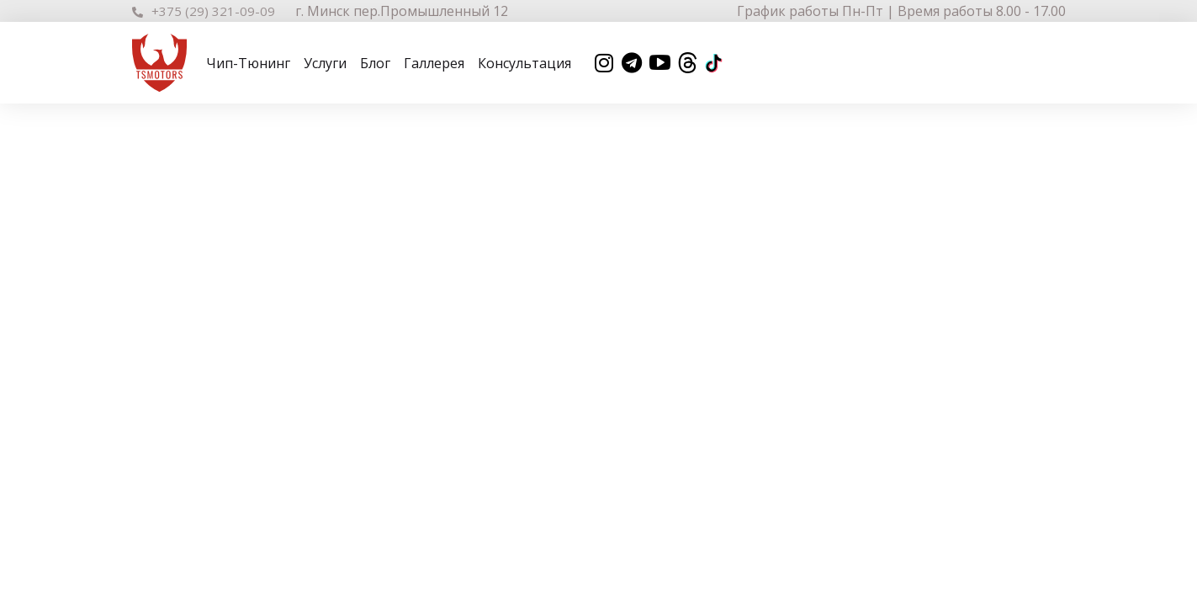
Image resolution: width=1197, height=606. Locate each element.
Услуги (325, 63)
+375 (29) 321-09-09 (203, 11)
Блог (375, 63)
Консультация (524, 63)
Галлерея (434, 63)
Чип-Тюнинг (248, 63)
